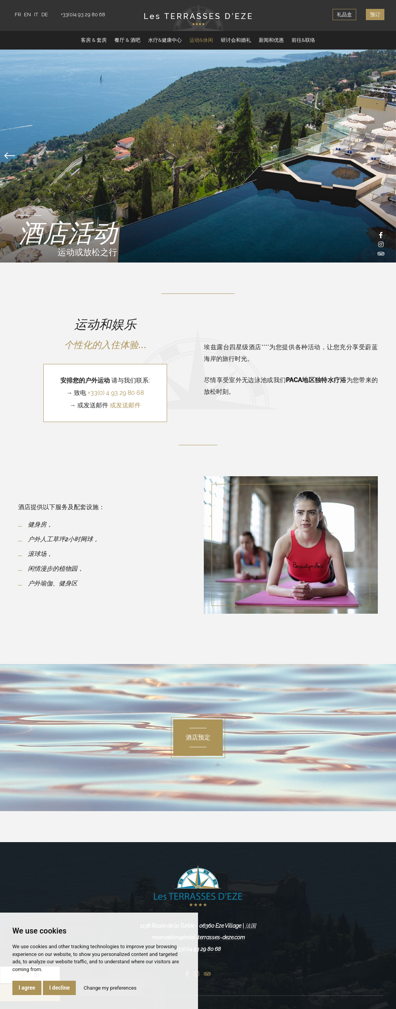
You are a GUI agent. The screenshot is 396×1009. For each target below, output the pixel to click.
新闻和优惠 (271, 40)
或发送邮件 (125, 405)
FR (18, 14)
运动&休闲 (201, 40)
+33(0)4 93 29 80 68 (83, 14)
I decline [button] (59, 988)
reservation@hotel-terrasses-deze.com (198, 937)
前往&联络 (303, 40)
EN (27, 14)
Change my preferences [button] (110, 988)
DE (44, 14)
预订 (375, 14)
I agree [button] (27, 988)
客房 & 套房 (94, 40)
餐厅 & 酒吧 (127, 40)
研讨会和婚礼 (236, 40)
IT (36, 14)
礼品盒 (344, 14)
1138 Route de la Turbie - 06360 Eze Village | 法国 (198, 926)
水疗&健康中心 (165, 40)
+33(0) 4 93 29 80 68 (116, 392)
